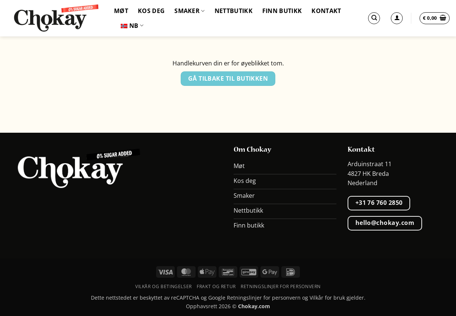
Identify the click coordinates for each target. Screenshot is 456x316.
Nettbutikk (234, 11)
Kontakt (326, 11)
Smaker (189, 11)
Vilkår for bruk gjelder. (337, 297)
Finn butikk (282, 11)
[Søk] (374, 18)
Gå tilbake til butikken (228, 78)
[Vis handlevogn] (434, 18)
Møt (121, 11)
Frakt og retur (216, 286)
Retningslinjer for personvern (281, 286)
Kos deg (151, 11)
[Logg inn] (397, 18)
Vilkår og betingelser (163, 286)
